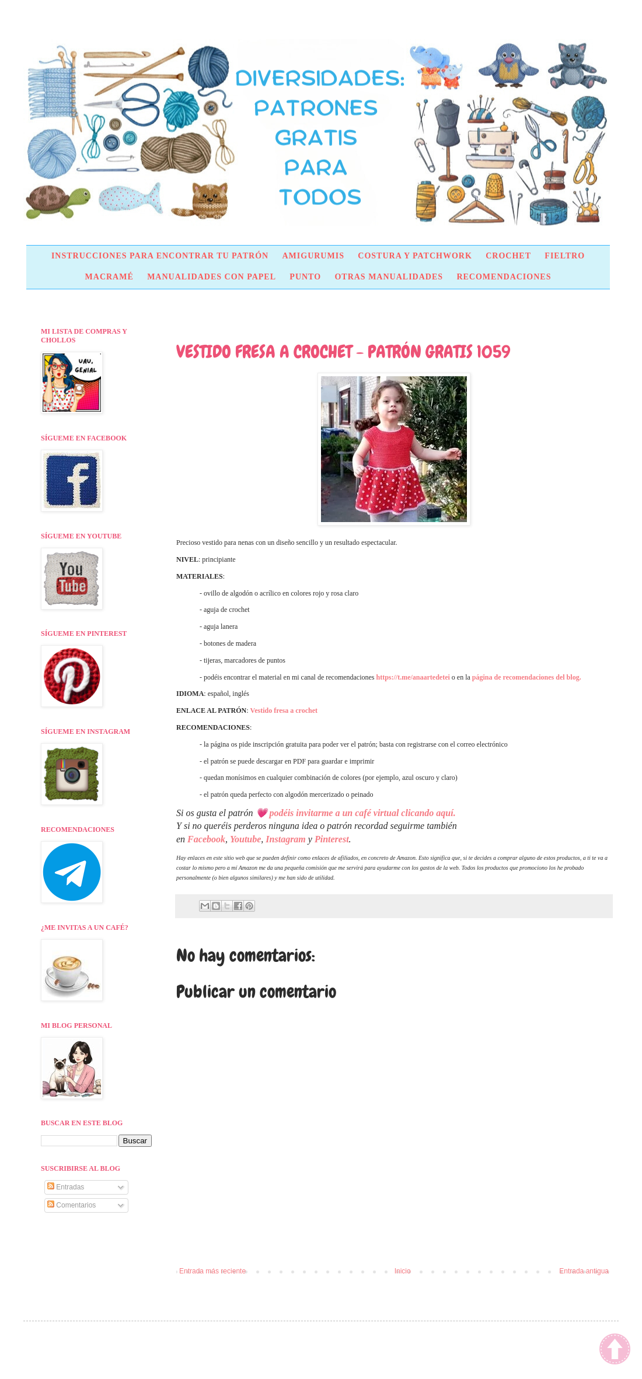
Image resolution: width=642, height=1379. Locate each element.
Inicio (403, 1271)
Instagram (285, 839)
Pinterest (332, 839)
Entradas (65, 1187)
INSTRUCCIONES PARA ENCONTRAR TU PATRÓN (159, 255)
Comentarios (71, 1205)
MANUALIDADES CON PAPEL (211, 276)
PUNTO (305, 276)
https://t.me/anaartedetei (413, 677)
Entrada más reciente (212, 1271)
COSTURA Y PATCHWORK (415, 255)
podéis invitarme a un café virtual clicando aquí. (363, 813)
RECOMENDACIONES (503, 276)
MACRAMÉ (109, 276)
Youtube (245, 839)
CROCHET (508, 255)
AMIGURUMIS (313, 255)
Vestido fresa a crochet (283, 710)
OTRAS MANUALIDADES (388, 276)
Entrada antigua (584, 1271)
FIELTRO (565, 255)
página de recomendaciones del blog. (526, 677)
